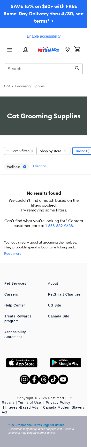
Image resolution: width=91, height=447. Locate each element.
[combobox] (44, 68)
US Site (54, 305)
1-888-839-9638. (60, 225)
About (53, 283)
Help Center (14, 305)
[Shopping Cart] (77, 49)
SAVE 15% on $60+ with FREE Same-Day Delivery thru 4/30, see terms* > (44, 13)
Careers (11, 294)
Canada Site (58, 316)
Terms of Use (30, 402)
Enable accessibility (44, 36)
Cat (7, 86)
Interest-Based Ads (22, 407)
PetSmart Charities (64, 294)
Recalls (8, 402)
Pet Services (15, 283)
